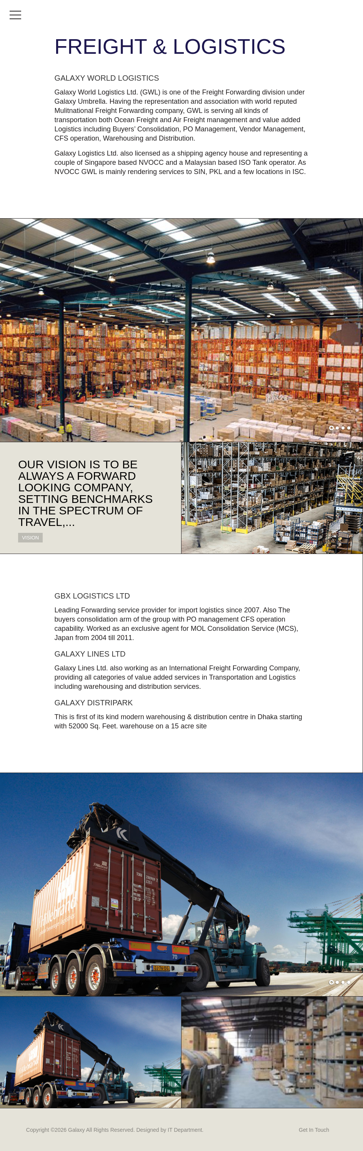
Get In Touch (314, 1130)
